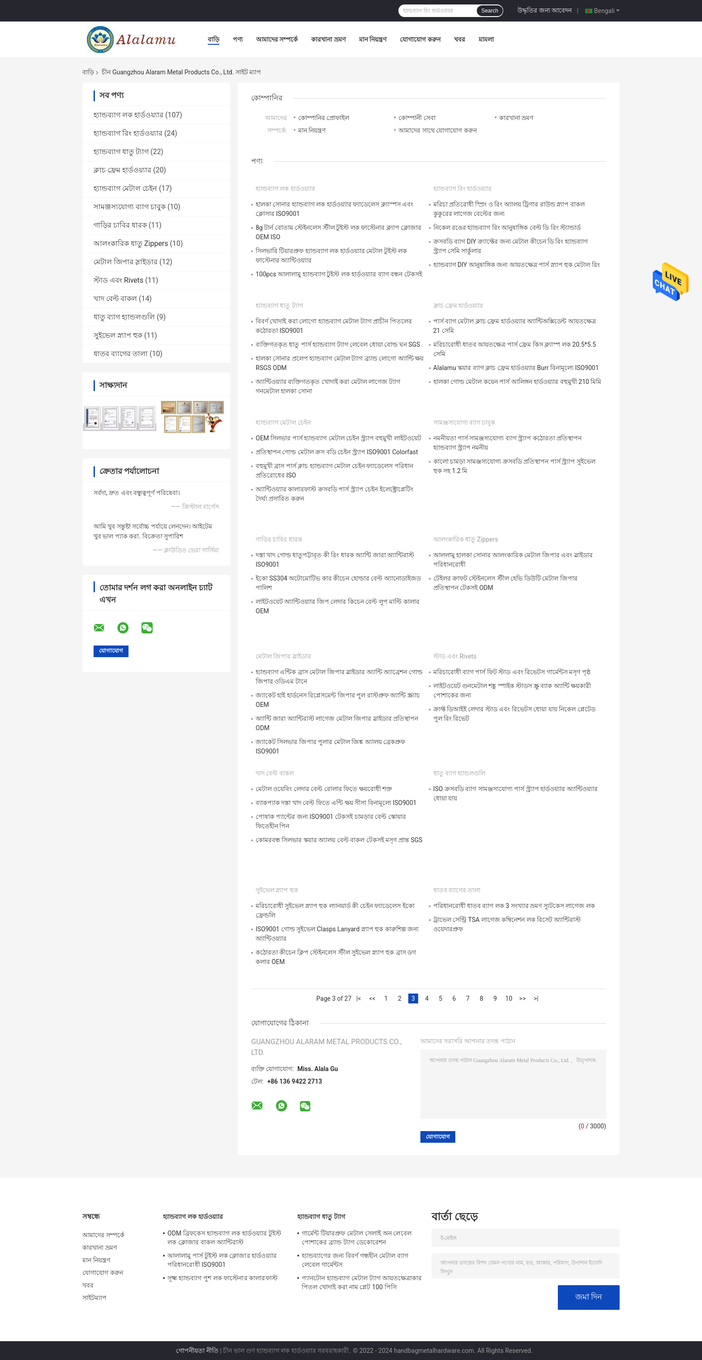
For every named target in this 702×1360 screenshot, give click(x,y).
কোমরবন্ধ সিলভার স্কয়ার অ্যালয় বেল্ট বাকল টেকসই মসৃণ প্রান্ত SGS (339, 840)
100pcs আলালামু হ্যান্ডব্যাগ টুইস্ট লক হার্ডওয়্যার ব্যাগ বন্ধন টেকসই (339, 274)
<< (372, 998)
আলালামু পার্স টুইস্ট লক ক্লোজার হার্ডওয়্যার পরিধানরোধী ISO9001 (222, 1260)
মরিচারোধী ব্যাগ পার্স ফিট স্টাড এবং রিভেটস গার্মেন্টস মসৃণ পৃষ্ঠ (512, 672)
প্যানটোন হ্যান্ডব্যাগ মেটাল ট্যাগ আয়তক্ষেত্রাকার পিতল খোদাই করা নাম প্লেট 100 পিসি (362, 1282)
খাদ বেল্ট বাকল (115, 298)
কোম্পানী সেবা (416, 117)
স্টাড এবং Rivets (118, 280)
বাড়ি (213, 39)
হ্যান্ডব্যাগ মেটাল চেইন (125, 188)
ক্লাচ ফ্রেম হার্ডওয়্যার (122, 170)
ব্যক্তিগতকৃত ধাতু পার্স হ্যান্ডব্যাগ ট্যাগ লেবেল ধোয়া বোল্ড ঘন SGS (338, 344)
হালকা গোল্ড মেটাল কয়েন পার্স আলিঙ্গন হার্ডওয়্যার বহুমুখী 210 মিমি (517, 381)
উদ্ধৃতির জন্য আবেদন (545, 10)
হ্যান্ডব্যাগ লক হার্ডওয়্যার (128, 115)
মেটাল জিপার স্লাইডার (126, 262)
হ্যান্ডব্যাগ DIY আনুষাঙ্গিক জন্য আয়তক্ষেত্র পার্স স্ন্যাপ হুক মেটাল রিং (516, 264)
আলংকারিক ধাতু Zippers (131, 243)
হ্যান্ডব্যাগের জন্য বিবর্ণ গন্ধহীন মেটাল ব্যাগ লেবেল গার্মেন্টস (355, 1260)
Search (489, 11)
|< (358, 998)
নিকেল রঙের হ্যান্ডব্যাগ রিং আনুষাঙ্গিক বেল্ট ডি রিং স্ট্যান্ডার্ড (507, 227)
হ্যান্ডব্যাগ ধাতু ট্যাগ (121, 151)
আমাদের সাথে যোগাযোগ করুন (437, 130)
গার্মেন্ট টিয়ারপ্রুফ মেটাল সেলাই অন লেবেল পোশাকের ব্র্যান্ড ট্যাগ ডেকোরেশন (356, 1238)
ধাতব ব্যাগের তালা (121, 353)
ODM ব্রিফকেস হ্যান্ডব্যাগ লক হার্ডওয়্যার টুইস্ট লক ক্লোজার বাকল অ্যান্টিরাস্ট (224, 1238)
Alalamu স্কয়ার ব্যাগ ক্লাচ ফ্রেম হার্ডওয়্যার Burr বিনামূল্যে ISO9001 (516, 367)
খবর (459, 39)
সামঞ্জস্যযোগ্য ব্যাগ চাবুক (130, 206)
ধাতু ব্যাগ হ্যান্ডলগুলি (124, 317)
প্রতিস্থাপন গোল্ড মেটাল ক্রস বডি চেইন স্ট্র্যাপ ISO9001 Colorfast (337, 452)
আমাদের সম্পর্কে (277, 39)
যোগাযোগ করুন (420, 39)
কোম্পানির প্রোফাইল (323, 117)
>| (536, 998)
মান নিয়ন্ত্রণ (372, 39)
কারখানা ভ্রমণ (328, 39)
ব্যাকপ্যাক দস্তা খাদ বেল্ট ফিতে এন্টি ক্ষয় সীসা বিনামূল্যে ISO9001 (336, 802)
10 (509, 998)
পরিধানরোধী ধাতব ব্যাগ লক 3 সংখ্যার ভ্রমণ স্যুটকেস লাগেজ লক (514, 905)
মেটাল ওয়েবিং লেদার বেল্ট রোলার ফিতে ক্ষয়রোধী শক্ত (324, 788)
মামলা (486, 39)
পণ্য (238, 39)
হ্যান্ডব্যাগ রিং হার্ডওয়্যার (128, 133)
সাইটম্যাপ (94, 1297)
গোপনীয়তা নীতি (197, 1350)
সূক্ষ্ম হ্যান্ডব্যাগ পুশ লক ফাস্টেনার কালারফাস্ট (222, 1278)
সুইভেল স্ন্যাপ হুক (118, 335)
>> (522, 998)
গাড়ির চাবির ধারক (120, 225)
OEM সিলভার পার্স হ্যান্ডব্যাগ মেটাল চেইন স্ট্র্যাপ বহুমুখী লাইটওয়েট (338, 438)
